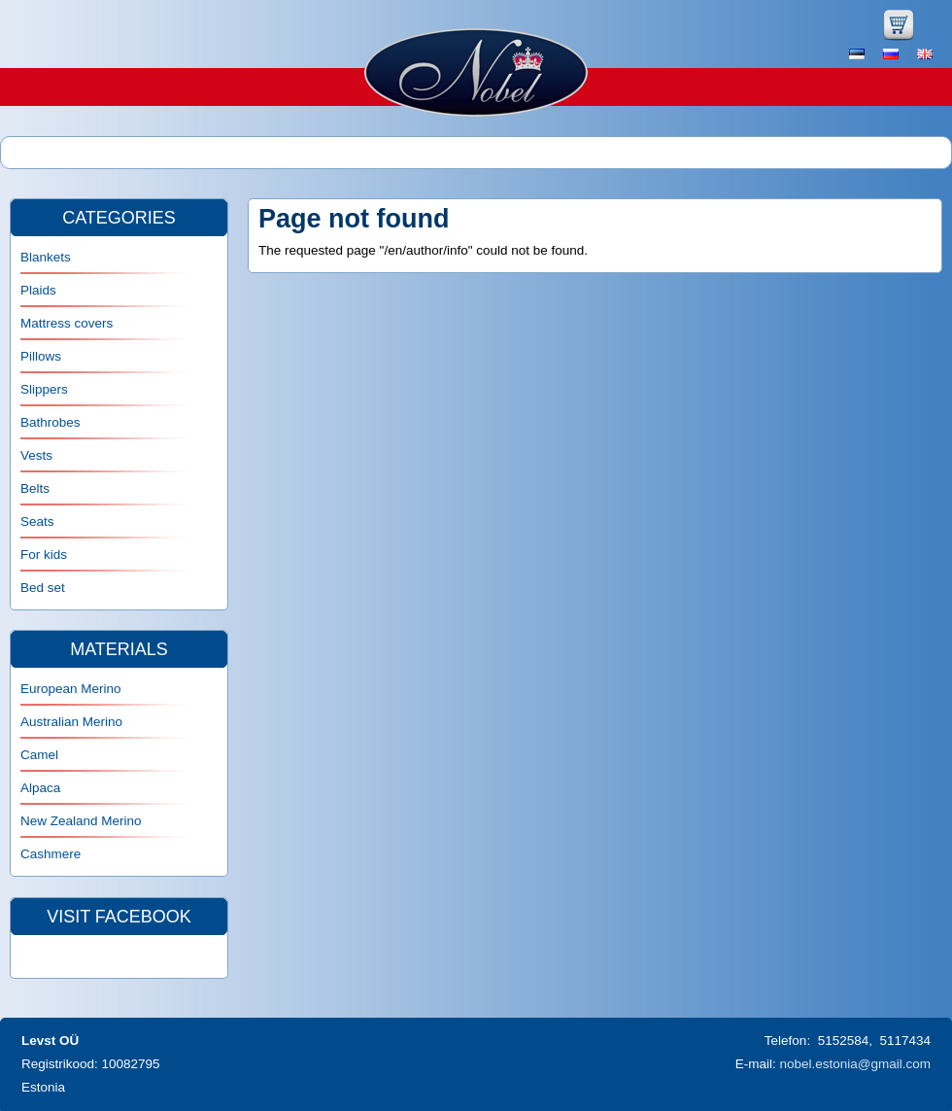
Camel (39, 754)
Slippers (44, 389)
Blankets (45, 257)
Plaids (38, 290)
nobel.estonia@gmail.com (855, 1064)
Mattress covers (66, 323)
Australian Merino (71, 721)
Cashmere (50, 854)
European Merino (70, 688)
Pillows (40, 356)
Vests (36, 455)
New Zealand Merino (81, 821)
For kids (43, 554)
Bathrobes (50, 422)
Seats (37, 521)
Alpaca (40, 788)
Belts (35, 488)
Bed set (42, 587)
